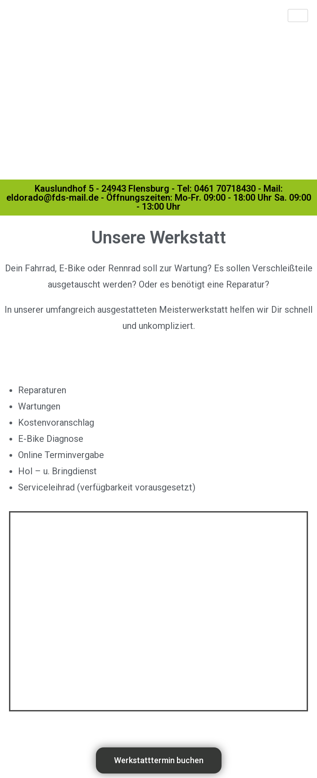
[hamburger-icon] (298, 15)
